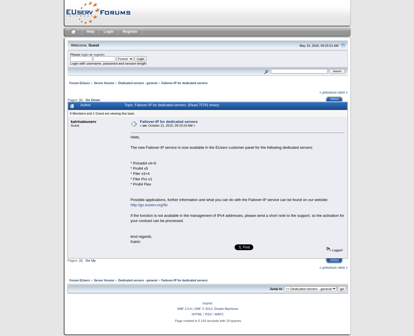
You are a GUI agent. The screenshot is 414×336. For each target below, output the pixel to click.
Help (91, 31)
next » (343, 92)
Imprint (207, 303)
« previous (328, 92)
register (98, 54)
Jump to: (276, 289)
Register (130, 31)
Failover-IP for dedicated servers (169, 121)
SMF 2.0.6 (184, 308)
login (85, 54)
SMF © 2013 (203, 308)
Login (108, 31)
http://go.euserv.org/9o (149, 205)
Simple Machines (226, 308)
